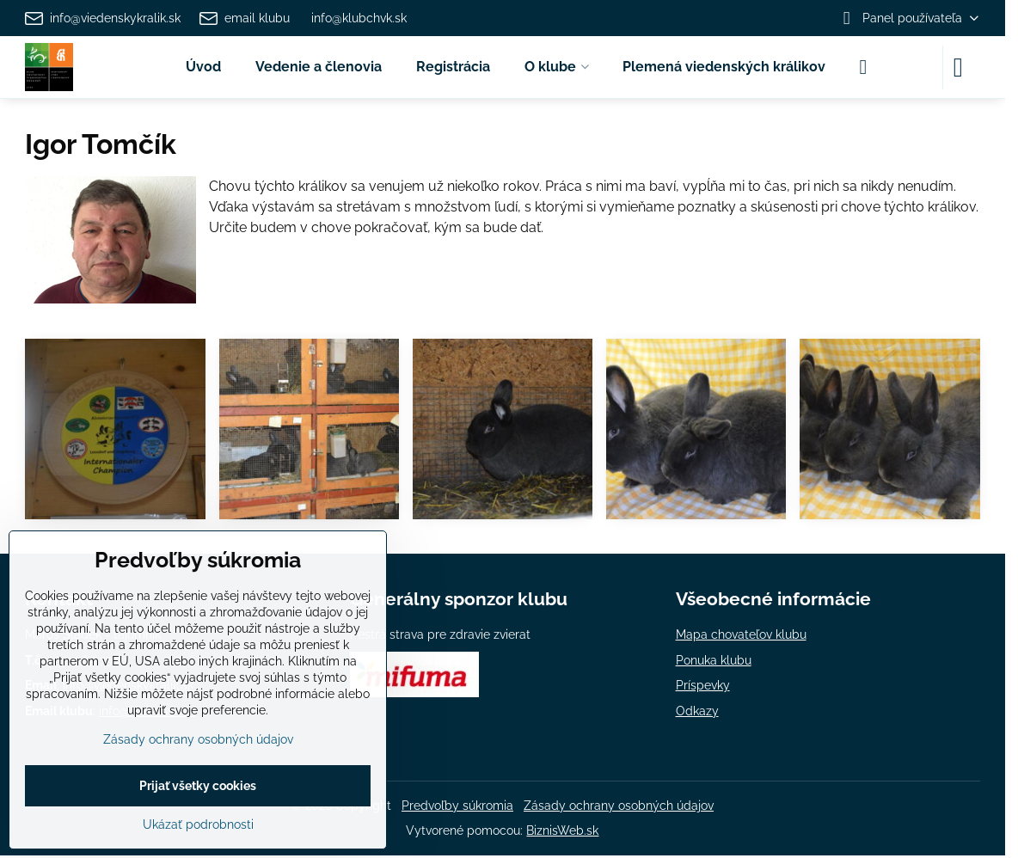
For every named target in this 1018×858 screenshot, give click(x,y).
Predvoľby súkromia (457, 805)
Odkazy (697, 711)
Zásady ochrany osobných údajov (619, 805)
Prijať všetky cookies (197, 786)
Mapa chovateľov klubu (741, 634)
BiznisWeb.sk (562, 830)
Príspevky (703, 685)
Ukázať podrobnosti (198, 824)
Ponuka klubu (713, 660)
